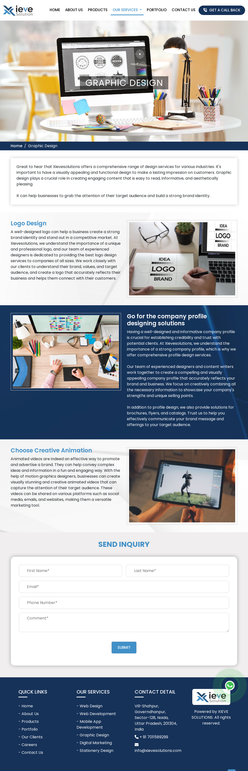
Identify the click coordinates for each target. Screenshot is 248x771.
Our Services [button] (126, 9)
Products (98, 9)
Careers (29, 745)
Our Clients (32, 737)
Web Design (91, 706)
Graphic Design (94, 735)
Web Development (98, 714)
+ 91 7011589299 (151, 737)
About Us (74, 9)
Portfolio (157, 9)
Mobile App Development (90, 724)
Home (55, 9)
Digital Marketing (96, 743)
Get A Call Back (221, 10)
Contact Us (183, 9)
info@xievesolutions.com (158, 748)
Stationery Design (96, 750)
